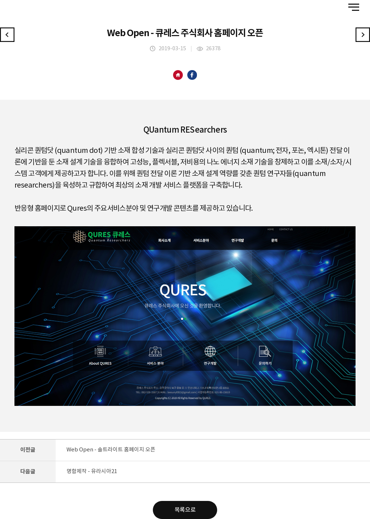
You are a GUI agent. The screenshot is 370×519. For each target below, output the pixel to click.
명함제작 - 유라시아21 (91, 471)
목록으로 (185, 510)
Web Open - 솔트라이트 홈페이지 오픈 (110, 450)
